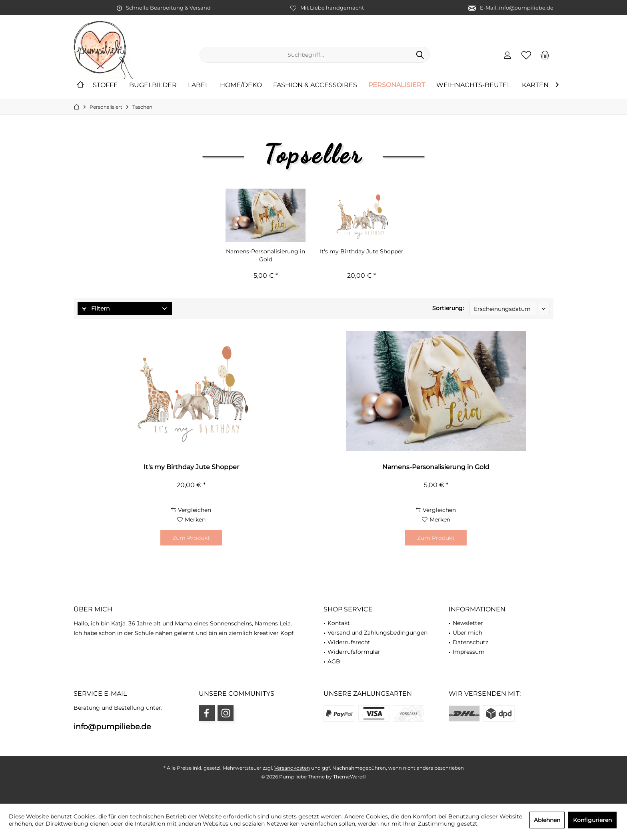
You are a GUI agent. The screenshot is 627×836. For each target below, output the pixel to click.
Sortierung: (448, 308)
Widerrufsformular (353, 651)
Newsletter (468, 623)
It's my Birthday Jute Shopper (361, 251)
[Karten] (535, 85)
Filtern (96, 308)
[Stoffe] (105, 85)
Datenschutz (470, 642)
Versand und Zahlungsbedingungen (377, 632)
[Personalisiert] (397, 85)
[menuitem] (545, 55)
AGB (333, 661)
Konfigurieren (592, 820)
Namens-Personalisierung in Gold (265, 255)
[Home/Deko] (241, 85)
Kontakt (338, 623)
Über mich (467, 632)
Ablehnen (547, 820)
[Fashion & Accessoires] (315, 85)
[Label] (198, 85)
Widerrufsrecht (348, 642)
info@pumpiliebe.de (112, 726)
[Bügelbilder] (153, 85)
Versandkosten (292, 768)
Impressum (469, 651)
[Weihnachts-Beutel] (473, 85)
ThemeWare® (349, 777)
